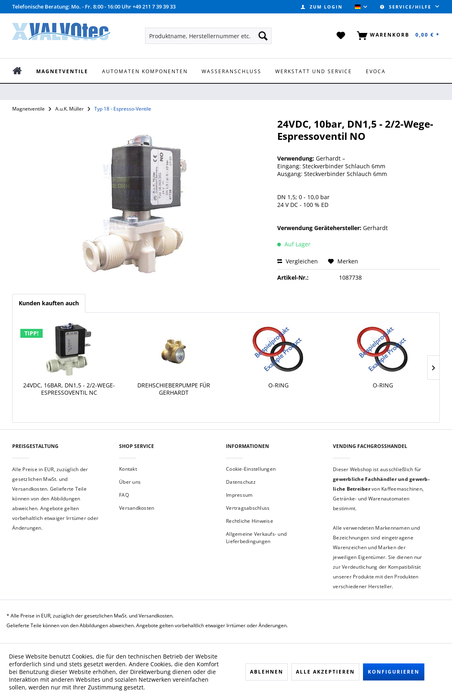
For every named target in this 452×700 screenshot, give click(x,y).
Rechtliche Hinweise (249, 520)
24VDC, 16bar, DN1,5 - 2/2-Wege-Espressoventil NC (69, 389)
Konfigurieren (393, 671)
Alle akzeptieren (325, 671)
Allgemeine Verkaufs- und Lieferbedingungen (256, 537)
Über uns (130, 481)
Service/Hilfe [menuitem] (406, 7)
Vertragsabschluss (247, 507)
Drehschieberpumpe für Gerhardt (173, 389)
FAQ (124, 494)
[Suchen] (263, 36)
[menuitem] (322, 7)
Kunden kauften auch (49, 303)
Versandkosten (136, 507)
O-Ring (278, 385)
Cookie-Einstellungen (251, 468)
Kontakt (128, 468)
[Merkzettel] (341, 36)
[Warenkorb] (397, 36)
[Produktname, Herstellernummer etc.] (208, 36)
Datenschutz (241, 481)
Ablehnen (266, 671)
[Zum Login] (322, 7)
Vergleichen (297, 261)
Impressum (239, 494)
